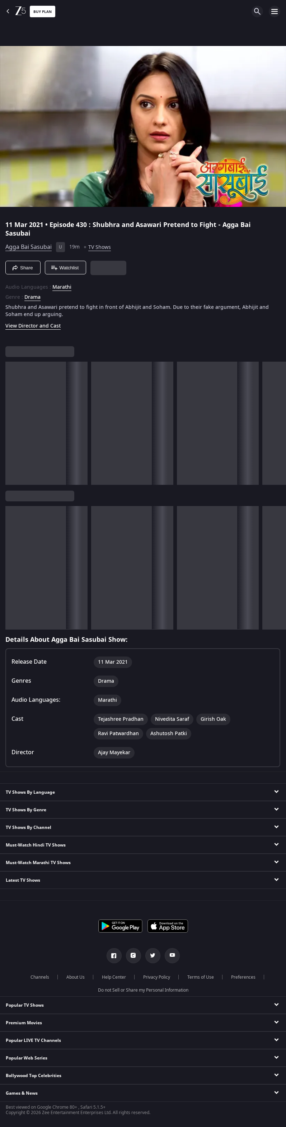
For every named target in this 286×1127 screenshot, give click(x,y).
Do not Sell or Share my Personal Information (143, 990)
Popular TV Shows (25, 1005)
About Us (75, 977)
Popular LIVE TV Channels (33, 1040)
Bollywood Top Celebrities (33, 1075)
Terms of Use (200, 977)
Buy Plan (42, 11)
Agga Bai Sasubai (28, 247)
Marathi (61, 287)
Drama (32, 297)
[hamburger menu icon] (274, 11)
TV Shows (99, 247)
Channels (40, 977)
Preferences (243, 977)
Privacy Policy (156, 977)
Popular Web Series (26, 1058)
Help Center (114, 977)
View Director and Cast (33, 326)
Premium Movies (24, 1023)
